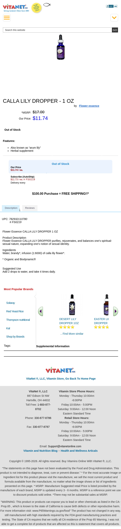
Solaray (10, 302)
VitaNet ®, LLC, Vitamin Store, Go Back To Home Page (61, 378)
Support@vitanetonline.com (64, 446)
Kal (8, 328)
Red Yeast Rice (15, 311)
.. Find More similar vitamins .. (71, 335)
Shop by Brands (16, 336)
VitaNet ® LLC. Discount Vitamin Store (61, 370)
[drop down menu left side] (7, 18)
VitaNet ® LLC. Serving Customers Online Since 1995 (16, 8)
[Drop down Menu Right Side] (114, 18)
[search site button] (115, 30)
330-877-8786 (42, 417)
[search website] (60, 30)
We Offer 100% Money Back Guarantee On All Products (37, 8)
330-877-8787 (41, 426)
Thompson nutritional (18, 319)
